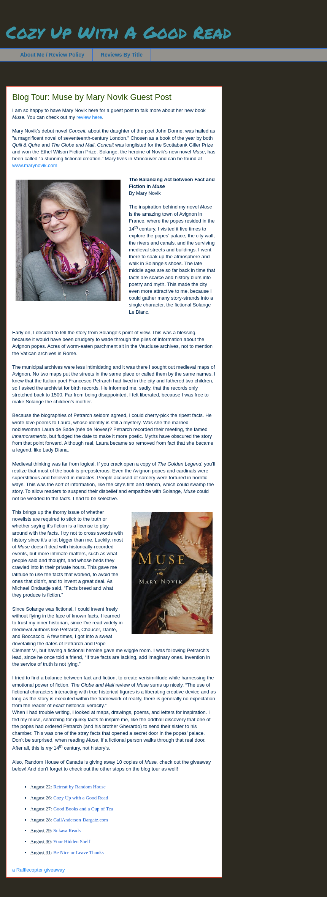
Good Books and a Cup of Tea (83, 809)
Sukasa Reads (67, 830)
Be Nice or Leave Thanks (78, 852)
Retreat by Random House (79, 787)
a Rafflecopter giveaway (38, 870)
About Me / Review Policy (52, 55)
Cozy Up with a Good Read (80, 798)
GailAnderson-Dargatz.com (80, 820)
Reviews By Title (122, 55)
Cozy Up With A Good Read (118, 32)
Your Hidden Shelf (71, 841)
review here (89, 117)
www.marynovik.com (34, 165)
